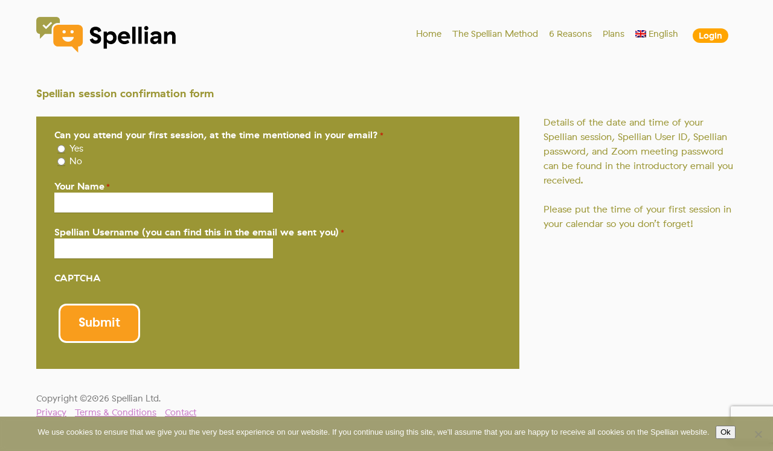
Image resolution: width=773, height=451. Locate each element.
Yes (76, 148)
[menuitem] (657, 33)
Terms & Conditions (115, 412)
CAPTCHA (77, 278)
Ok (725, 432)
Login (710, 36)
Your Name (82, 186)
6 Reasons (570, 33)
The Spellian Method (495, 33)
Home (428, 33)
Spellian (107, 36)
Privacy (51, 412)
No (75, 161)
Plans (613, 33)
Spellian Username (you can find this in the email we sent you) (199, 232)
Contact (180, 412)
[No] (758, 434)
